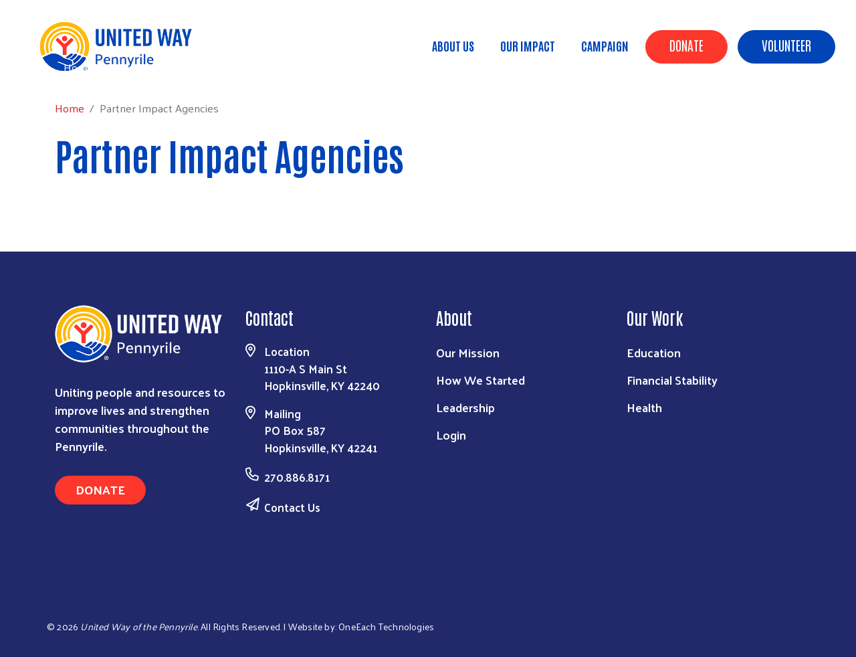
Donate (686, 45)
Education (654, 352)
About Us (453, 45)
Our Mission (468, 352)
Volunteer (786, 45)
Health (644, 407)
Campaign (605, 45)
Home (78, 67)
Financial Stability (672, 379)
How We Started (480, 379)
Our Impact (527, 45)
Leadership (465, 407)
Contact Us (292, 507)
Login (451, 434)
